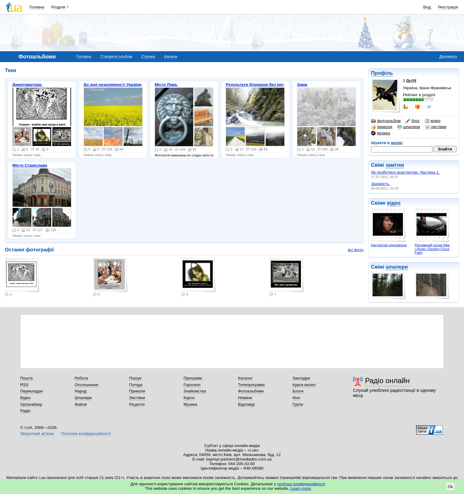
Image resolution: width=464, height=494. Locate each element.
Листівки (137, 397)
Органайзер (31, 404)
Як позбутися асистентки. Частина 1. (405, 172)
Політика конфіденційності (86, 433)
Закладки (301, 378)
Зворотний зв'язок (37, 433)
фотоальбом (386, 120)
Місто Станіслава (29, 165)
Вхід (427, 7)
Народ (81, 391)
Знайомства (195, 391)
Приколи (137, 391)
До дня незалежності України (113, 84)
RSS (24, 384)
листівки (436, 126)
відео (433, 120)
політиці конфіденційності (301, 484)
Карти (189, 397)
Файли (81, 404)
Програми (193, 378)
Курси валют (304, 384)
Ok (450, 486)
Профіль (382, 73)
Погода (135, 384)
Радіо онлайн (387, 380)
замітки (394, 165)
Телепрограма (251, 384)
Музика (190, 404)
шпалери (408, 126)
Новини (245, 397)
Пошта (26, 378)
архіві (397, 142)
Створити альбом (116, 56)
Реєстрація (448, 7)
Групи (297, 404)
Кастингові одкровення (389, 245)
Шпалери (83, 397)
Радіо (25, 410)
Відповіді (246, 404)
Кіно (296, 397)
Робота (81, 378)
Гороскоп (192, 384)
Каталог (245, 378)
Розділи (58, 7)
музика (380, 133)
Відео (25, 397)
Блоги (298, 391)
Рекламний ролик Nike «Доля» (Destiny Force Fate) (432, 248)
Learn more (300, 488)
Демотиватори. (27, 84)
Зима (302, 84)
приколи (381, 126)
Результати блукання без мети (256, 84)
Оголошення (86, 384)
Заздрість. (380, 183)
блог (412, 120)
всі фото (355, 249)
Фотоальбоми (251, 391)
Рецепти (137, 404)
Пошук (135, 378)
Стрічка (148, 56)
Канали (170, 56)
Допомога (448, 56)
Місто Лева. (166, 84)
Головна (36, 7)
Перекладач (31, 391)
